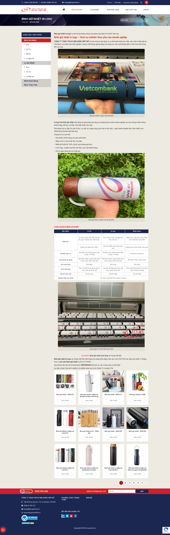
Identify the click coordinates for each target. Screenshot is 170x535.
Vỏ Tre (28, 49)
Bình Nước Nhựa (113, 9)
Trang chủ (25, 22)
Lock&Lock (30, 59)
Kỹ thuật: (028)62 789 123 (48, 2)
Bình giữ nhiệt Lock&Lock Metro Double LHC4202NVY (137, 469)
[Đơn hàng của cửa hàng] (134, 20)
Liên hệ (145, 9)
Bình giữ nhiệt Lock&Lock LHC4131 (65, 469)
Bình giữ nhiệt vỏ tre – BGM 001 (89, 432)
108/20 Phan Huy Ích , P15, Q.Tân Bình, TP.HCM (39, 502)
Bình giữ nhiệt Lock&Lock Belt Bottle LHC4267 (89, 469)
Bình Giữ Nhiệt (78, 10)
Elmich (28, 54)
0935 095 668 (41, 491)
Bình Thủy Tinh (131, 9)
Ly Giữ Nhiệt (95, 10)
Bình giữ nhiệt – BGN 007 (113, 431)
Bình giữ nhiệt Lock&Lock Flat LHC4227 (113, 469)
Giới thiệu (117, 2)
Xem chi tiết (65, 400)
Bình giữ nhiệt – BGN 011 (113, 394)
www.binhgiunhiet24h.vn (32, 512)
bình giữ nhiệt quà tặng (99, 356)
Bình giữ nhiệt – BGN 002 (137, 431)
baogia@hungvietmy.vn (72, 2)
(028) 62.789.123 (29, 505)
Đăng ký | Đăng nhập (130, 2)
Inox (27, 45)
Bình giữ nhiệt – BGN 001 (65, 394)
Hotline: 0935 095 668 (31, 2)
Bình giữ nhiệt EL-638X (137, 394)
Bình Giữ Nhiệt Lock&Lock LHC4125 (65, 432)
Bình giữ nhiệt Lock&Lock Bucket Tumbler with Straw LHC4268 (89, 395)
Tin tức (109, 2)
